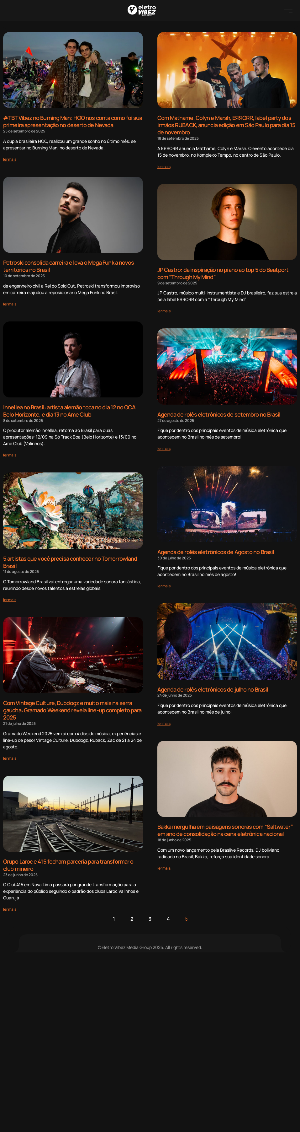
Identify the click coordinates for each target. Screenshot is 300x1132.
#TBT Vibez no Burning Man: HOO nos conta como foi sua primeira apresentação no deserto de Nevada (72, 121)
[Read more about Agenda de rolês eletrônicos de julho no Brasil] (164, 722)
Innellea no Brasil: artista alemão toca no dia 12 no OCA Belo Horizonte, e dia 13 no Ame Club (69, 410)
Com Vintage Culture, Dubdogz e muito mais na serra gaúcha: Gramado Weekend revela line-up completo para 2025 (72, 709)
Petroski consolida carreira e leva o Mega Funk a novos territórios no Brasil (68, 265)
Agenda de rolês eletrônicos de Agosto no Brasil (215, 551)
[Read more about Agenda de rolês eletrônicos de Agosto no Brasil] (164, 585)
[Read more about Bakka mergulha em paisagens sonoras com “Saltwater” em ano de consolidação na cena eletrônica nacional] (164, 867)
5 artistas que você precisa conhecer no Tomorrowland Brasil (70, 561)
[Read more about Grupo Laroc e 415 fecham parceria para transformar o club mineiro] (9, 908)
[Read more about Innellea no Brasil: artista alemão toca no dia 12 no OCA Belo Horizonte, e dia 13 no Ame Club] (9, 454)
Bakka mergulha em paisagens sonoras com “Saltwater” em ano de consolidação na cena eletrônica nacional (225, 829)
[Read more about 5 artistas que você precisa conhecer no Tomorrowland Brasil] (9, 598)
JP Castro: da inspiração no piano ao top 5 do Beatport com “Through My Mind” (222, 273)
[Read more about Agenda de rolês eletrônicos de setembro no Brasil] (164, 447)
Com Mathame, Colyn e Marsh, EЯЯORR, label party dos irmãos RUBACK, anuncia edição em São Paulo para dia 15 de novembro (226, 125)
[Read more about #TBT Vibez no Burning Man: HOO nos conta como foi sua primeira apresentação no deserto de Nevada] (9, 159)
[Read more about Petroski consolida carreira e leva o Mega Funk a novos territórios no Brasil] (9, 303)
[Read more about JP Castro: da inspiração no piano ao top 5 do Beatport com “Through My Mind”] (164, 310)
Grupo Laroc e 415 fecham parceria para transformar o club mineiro (68, 863)
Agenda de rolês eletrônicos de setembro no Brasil (219, 414)
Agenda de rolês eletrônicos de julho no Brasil (212, 688)
